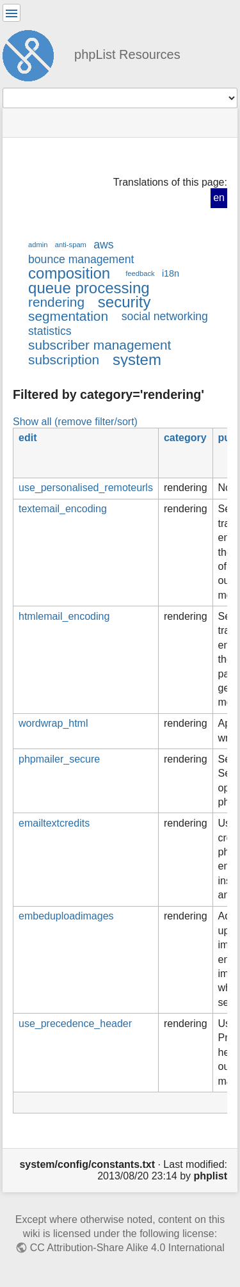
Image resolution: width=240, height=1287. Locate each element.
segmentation (68, 316)
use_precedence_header (75, 1023)
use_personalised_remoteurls (86, 487)
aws (103, 244)
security (124, 302)
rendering (56, 302)
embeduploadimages (66, 916)
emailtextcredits (54, 823)
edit (27, 437)
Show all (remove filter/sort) (75, 421)
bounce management (81, 259)
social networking (165, 316)
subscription (63, 359)
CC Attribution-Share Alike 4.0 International (127, 1247)
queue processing (89, 287)
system (137, 359)
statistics (50, 331)
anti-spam (70, 244)
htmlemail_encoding (64, 616)
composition (69, 273)
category (185, 437)
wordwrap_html (53, 723)
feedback (139, 273)
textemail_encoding (63, 508)
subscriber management (99, 344)
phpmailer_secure (59, 759)
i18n (170, 273)
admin (38, 244)
